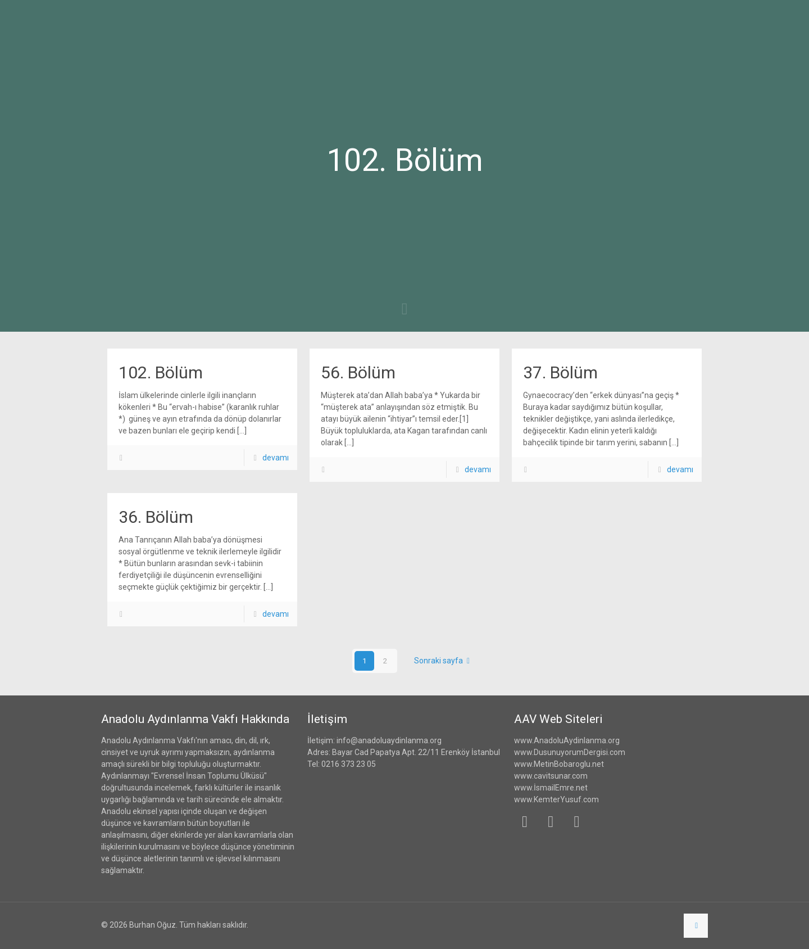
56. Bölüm (358, 372)
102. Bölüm (161, 372)
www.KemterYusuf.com (556, 799)
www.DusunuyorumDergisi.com (569, 752)
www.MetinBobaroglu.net (559, 764)
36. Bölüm (156, 517)
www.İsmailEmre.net (551, 787)
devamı (275, 457)
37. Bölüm (560, 372)
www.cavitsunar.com (551, 775)
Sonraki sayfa (444, 660)
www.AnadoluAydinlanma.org (567, 740)
